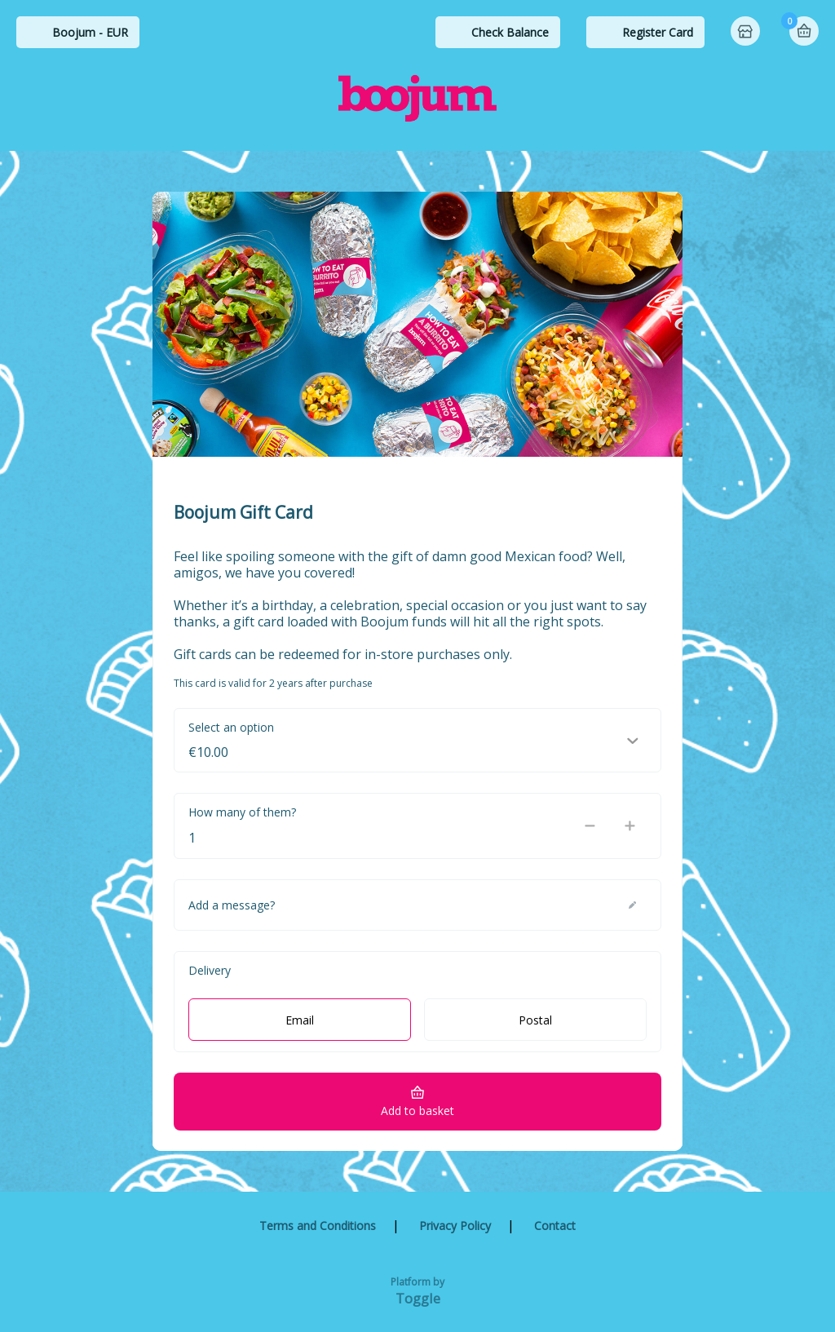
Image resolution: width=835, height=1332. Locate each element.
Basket (804, 31)
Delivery (209, 970)
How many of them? (242, 812)
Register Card (657, 32)
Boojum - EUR (90, 32)
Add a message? (231, 905)
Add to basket (417, 1110)
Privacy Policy (455, 1225)
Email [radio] (299, 1020)
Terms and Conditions (317, 1225)
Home (747, 32)
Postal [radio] (535, 1020)
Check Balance (510, 32)
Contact (555, 1225)
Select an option (231, 727)
